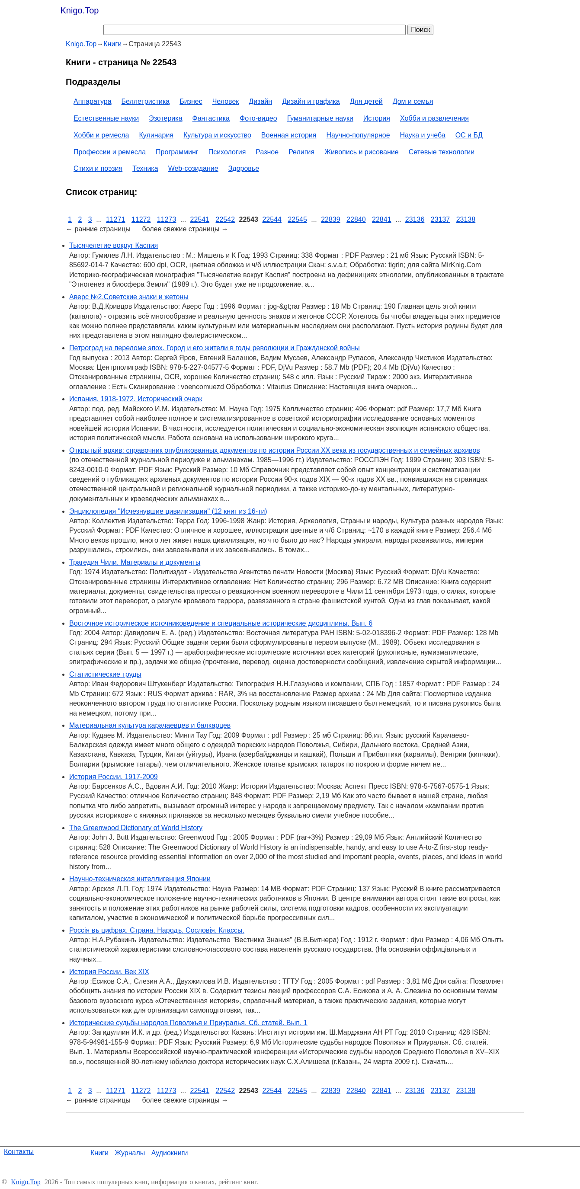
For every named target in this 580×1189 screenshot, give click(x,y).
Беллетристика (146, 101)
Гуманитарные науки (320, 118)
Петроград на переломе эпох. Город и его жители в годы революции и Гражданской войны (214, 348)
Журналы (130, 1153)
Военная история (289, 135)
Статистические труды (105, 674)
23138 (466, 219)
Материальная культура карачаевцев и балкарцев (150, 725)
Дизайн (260, 101)
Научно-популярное (358, 135)
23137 (440, 219)
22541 (200, 219)
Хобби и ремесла (101, 135)
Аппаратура (92, 101)
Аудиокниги (169, 1153)
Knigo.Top (80, 10)
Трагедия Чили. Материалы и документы (134, 562)
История (376, 118)
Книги (99, 1153)
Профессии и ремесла (110, 152)
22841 (381, 219)
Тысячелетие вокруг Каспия (113, 245)
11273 (166, 219)
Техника (145, 168)
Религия (301, 152)
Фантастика (211, 118)
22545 (297, 219)
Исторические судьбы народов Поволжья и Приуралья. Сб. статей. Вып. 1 (188, 1022)
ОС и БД (469, 135)
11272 (141, 219)
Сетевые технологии (442, 152)
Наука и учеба (422, 135)
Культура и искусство (217, 135)
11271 (115, 219)
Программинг (177, 152)
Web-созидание (193, 168)
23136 (415, 219)
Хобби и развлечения (434, 118)
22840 (356, 219)
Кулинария (156, 135)
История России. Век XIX (109, 971)
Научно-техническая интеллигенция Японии (140, 878)
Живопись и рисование (361, 152)
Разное (267, 152)
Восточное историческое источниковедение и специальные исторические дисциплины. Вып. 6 (220, 623)
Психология (227, 152)
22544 (272, 219)
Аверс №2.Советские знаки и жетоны (129, 296)
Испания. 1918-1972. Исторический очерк (135, 399)
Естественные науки (106, 118)
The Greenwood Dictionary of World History (135, 827)
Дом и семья (413, 101)
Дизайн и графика (311, 101)
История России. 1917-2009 (113, 776)
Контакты (19, 1151)
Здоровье (243, 168)
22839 (330, 219)
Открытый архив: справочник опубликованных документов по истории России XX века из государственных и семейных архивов (274, 450)
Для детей (366, 101)
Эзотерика (165, 118)
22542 (225, 219)
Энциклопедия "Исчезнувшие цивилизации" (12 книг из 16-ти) (168, 511)
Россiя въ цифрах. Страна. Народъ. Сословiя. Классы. (156, 930)
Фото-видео (258, 118)
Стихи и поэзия (98, 168)
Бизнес (190, 101)
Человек (225, 101)
